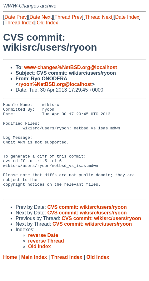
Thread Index (19, 22)
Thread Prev (68, 17)
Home (10, 275)
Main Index (34, 275)
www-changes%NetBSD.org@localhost (70, 67)
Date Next (40, 17)
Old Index (47, 22)
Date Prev (15, 17)
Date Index (127, 17)
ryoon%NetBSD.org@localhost (55, 84)
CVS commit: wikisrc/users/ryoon (87, 225)
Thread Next (98, 17)
